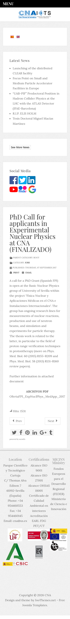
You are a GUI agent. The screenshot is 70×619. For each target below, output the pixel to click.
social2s (22, 439)
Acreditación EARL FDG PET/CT (39, 521)
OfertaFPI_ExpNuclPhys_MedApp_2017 (37, 396)
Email (27, 272)
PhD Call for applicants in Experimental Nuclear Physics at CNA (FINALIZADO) (32, 233)
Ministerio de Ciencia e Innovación (58, 504)
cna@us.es (20, 521)
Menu (8, 3)
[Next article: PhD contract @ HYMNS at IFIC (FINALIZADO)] (52, 421)
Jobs (27, 262)
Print (14, 272)
